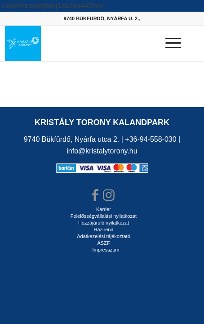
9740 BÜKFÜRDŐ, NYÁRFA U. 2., (102, 18)
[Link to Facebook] (95, 195)
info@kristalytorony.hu (102, 151)
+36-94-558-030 (150, 139)
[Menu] (168, 43)
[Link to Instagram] (108, 195)
